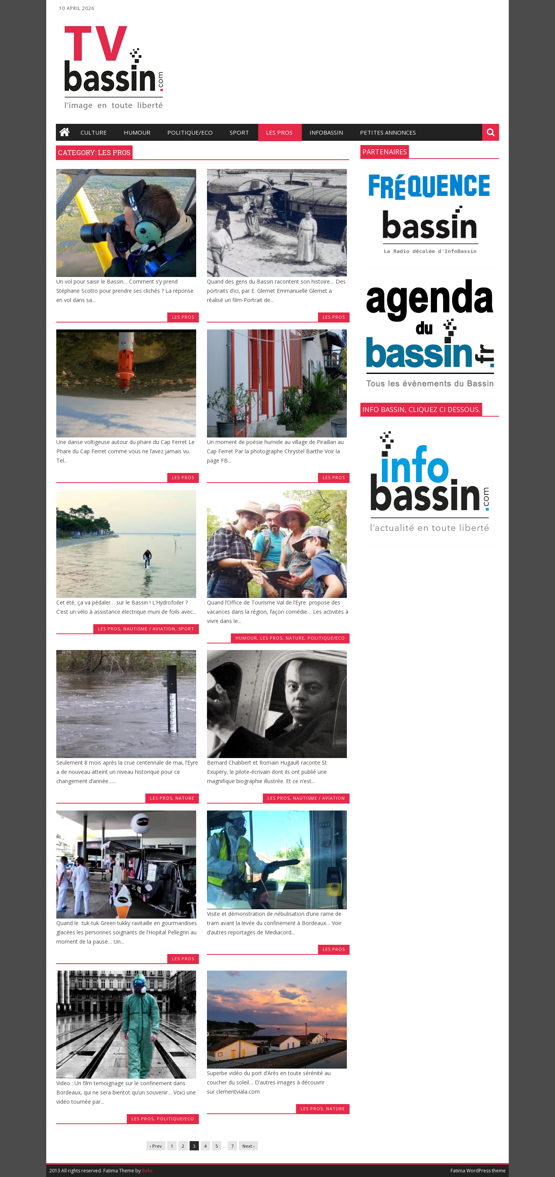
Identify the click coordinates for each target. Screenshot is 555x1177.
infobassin (326, 132)
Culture (94, 132)
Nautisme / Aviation (149, 629)
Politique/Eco (190, 132)
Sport (239, 132)
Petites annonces (388, 132)
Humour (137, 132)
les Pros (279, 132)
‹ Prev (156, 1146)
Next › (248, 1146)
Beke (147, 1170)
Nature (295, 638)
